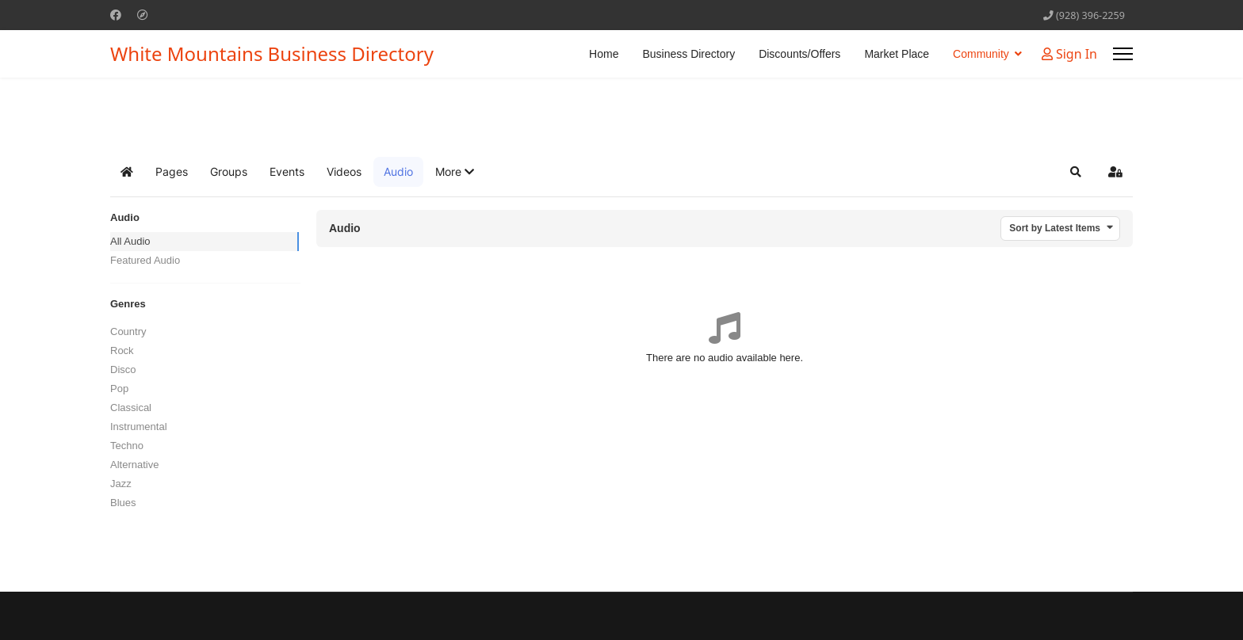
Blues (123, 503)
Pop (119, 388)
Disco (123, 369)
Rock (122, 350)
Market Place (896, 54)
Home (603, 54)
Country (128, 331)
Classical (130, 407)
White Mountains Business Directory (272, 53)
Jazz (121, 484)
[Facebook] (115, 14)
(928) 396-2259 (1090, 15)
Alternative (134, 464)
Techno (126, 445)
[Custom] (142, 14)
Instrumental (138, 426)
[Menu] (1123, 54)
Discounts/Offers (799, 54)
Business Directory (688, 54)
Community (981, 54)
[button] (454, 172)
